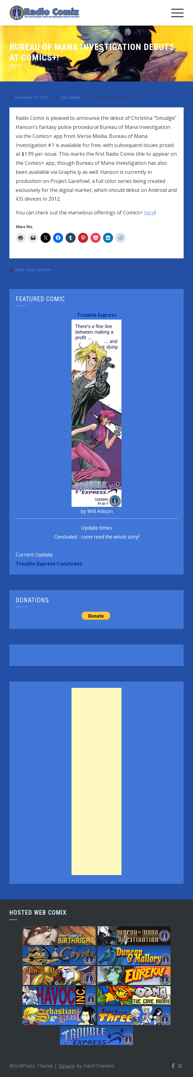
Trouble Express (96, 314)
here (149, 212)
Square (66, 1065)
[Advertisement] (96, 781)
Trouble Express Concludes (49, 563)
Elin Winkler (71, 97)
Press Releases (38, 269)
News (19, 269)
